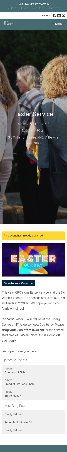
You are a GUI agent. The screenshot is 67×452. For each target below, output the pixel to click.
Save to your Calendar (18, 283)
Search (46, 15)
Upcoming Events (14, 360)
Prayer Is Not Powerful (18, 422)
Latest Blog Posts (14, 405)
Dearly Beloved (14, 414)
